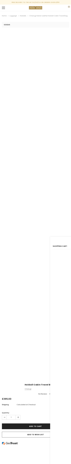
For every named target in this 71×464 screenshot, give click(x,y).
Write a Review (54, 393)
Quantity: (5, 412)
